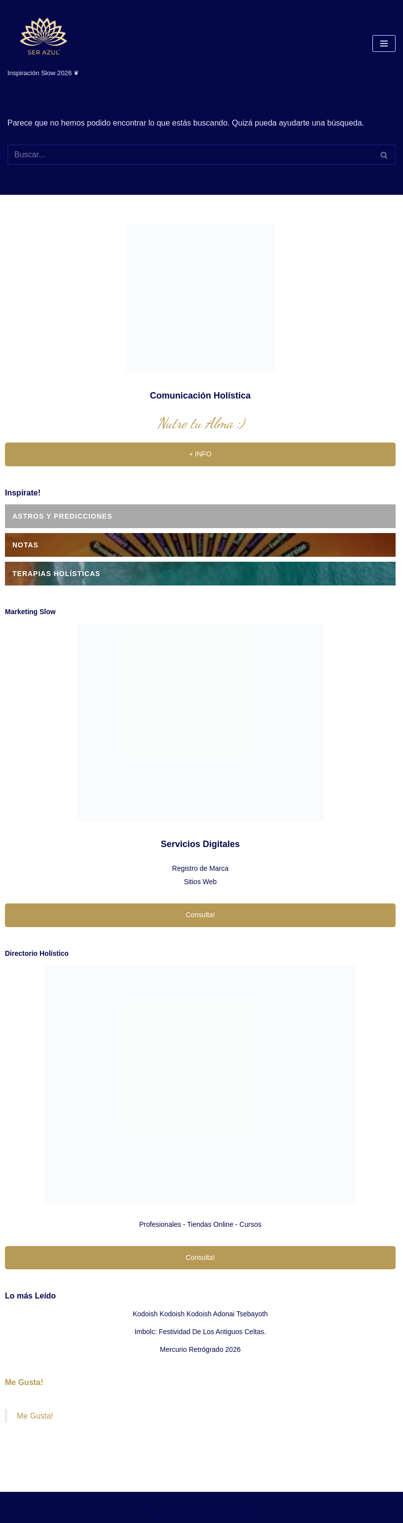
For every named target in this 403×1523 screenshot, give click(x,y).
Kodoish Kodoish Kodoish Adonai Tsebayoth (200, 1314)
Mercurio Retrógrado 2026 (200, 1349)
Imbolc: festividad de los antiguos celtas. (200, 1332)
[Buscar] (190, 154)
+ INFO (200, 454)
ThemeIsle (239, 1512)
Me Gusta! (24, 1382)
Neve (154, 1512)
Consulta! (200, 915)
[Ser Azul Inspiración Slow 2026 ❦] (43, 43)
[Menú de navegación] (384, 43)
